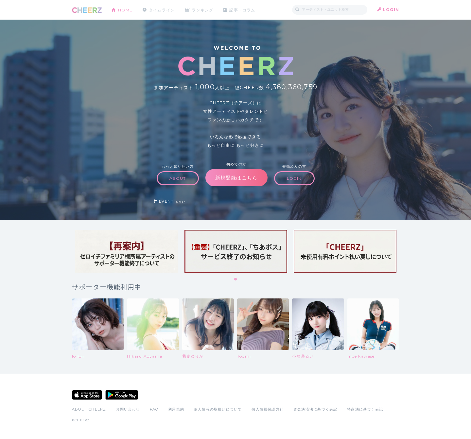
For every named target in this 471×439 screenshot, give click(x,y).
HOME (125, 9)
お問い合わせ (128, 409)
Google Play (121, 395)
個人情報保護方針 (268, 409)
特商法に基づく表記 (365, 409)
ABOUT (177, 178)
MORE (180, 202)
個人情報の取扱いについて (218, 409)
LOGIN (391, 9)
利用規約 (176, 409)
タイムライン (162, 9)
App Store (87, 395)
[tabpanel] (126, 251)
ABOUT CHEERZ (89, 409)
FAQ (154, 409)
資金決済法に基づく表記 (315, 409)
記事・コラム (243, 9)
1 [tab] (235, 279)
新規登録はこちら (236, 178)
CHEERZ (87, 10)
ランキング (203, 9)
